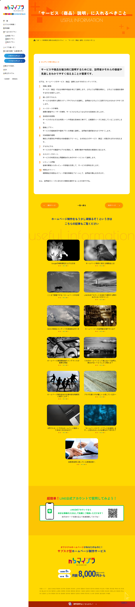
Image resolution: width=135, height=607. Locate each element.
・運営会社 (14, 79)
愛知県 (78, 591)
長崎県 (82, 593)
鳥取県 (118, 591)
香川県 (58, 593)
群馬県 (97, 589)
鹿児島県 (102, 593)
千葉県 (107, 589)
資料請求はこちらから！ (81, 604)
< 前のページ (50, 205)
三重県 (83, 591)
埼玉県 (102, 589)
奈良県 (107, 591)
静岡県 (73, 591)
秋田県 (73, 589)
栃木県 (92, 589)
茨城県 (88, 589)
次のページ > (114, 205)
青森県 (58, 589)
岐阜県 (68, 591)
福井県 (53, 591)
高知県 (68, 593)
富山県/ (44, 591)
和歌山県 (112, 591)
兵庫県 (102, 591)
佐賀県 (78, 593)
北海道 (53, 589)
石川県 (49, 591)
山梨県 (58, 591)
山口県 (49, 593)
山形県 (78, 589)
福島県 (83, 589)
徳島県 (53, 593)
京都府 (92, 591)
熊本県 (87, 593)
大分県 (92, 593)
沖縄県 (108, 593)
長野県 (63, 591)
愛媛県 (63, 593)
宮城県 (68, 589)
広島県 (44, 593)
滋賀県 (88, 591)
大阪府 (97, 591)
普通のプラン (10, 39)
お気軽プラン (10, 36)
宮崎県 (97, 593)
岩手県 (63, 589)
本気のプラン (10, 42)
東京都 (112, 589)
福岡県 (73, 593)
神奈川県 (117, 589)
